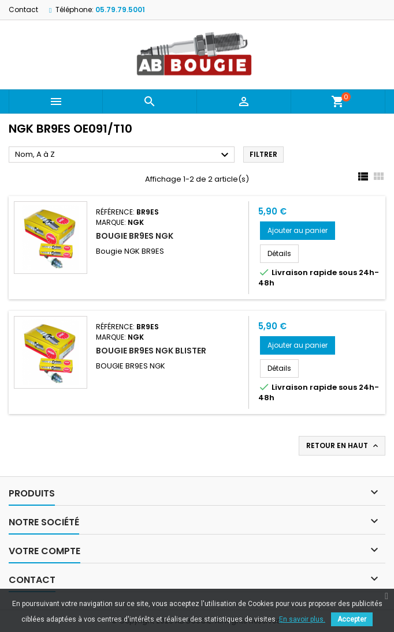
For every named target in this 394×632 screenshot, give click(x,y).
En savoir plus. (302, 619)
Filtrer (263, 154)
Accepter (351, 619)
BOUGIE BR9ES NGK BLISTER (151, 350)
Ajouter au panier (297, 230)
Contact (23, 9)
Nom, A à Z (123, 155)
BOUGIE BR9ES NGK (134, 236)
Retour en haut (343, 446)
